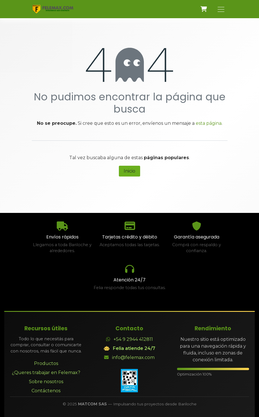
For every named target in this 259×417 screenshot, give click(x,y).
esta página (209, 123)
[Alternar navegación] (221, 9)
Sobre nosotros (46, 381)
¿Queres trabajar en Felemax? (46, 372)
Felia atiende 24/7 (134, 348)
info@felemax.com (133, 357)
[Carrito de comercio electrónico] (204, 9)
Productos (46, 363)
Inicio (129, 171)
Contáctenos (45, 390)
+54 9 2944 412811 (133, 339)
